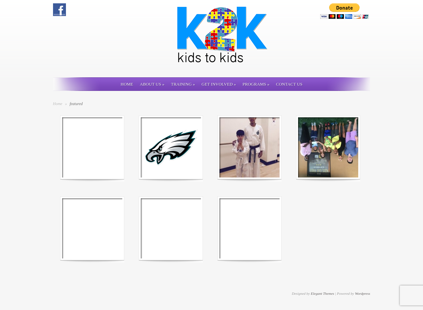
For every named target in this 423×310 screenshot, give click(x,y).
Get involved (219, 84)
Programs (256, 84)
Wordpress (362, 293)
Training (183, 84)
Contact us (289, 84)
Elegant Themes (322, 293)
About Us (152, 84)
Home (127, 84)
